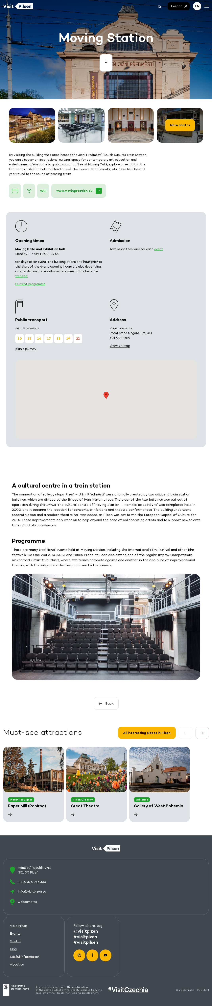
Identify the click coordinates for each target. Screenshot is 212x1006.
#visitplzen (85, 936)
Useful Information (24, 956)
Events (15, 933)
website (21, 276)
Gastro (15, 941)
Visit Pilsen (18, 925)
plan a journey (25, 349)
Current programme (30, 284)
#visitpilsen (85, 942)
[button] (159, 6)
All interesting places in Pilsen (147, 733)
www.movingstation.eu (79, 191)
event (158, 249)
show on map (119, 346)
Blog (13, 949)
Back (106, 703)
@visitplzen (85, 930)
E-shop (179, 6)
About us (17, 964)
